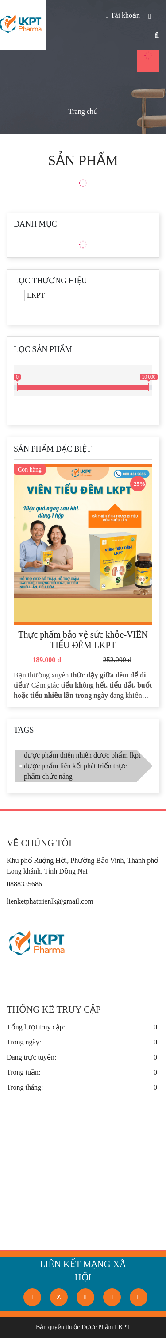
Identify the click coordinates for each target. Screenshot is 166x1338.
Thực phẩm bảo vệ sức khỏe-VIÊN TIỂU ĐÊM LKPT (83, 640)
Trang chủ (83, 111)
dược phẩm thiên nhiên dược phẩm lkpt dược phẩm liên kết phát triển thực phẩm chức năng (82, 765)
